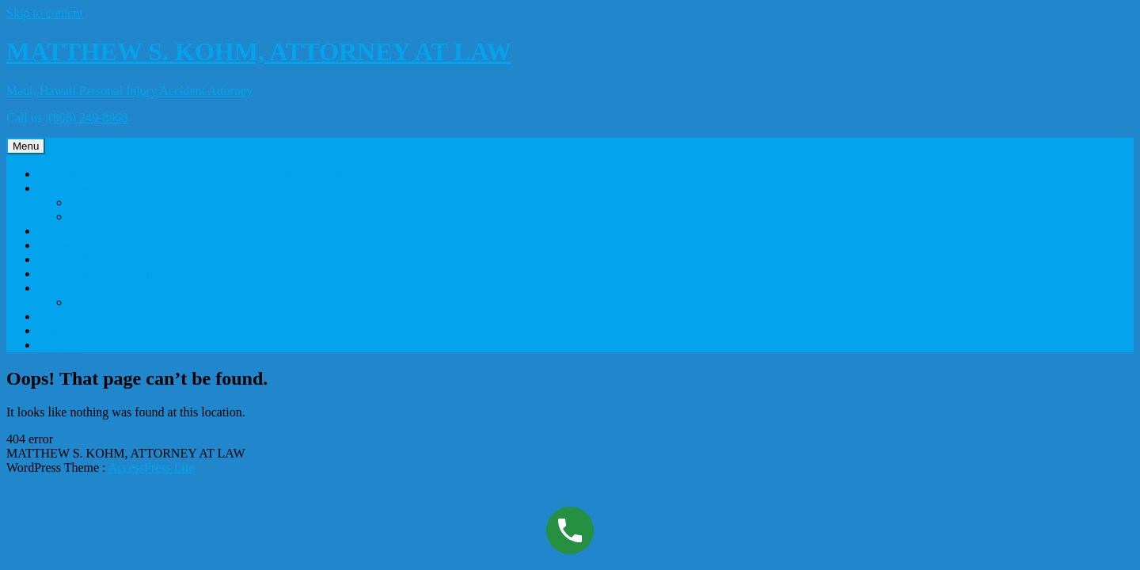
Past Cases (65, 330)
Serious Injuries (78, 245)
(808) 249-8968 (87, 117)
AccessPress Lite (151, 467)
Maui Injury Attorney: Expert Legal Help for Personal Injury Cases (208, 173)
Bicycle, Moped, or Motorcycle (117, 273)
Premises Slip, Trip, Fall (99, 287)
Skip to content (44, 13)
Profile (87, 216)
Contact (58, 345)
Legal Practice (74, 188)
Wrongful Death (79, 231)
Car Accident (71, 259)
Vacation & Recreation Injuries (148, 302)
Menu (26, 146)
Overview (95, 202)
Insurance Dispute (84, 316)
